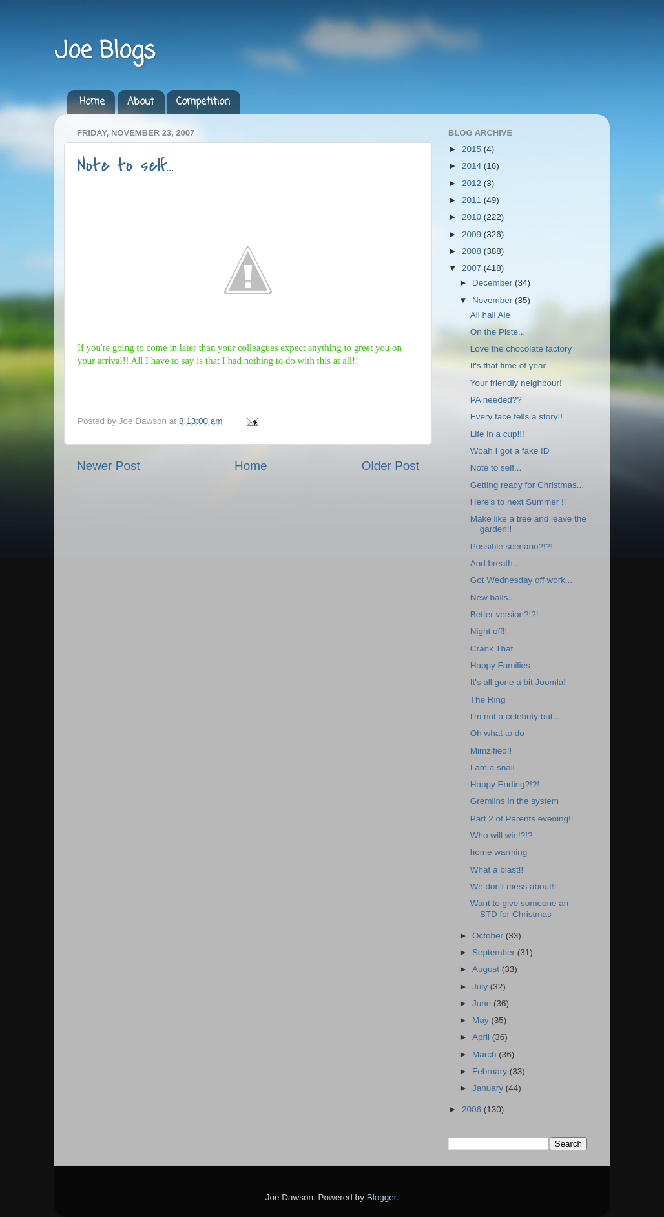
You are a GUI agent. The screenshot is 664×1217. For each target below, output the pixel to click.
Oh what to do (497, 733)
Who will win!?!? (501, 835)
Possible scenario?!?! (511, 546)
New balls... (492, 597)
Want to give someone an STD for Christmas (519, 908)
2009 (473, 234)
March (485, 1054)
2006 (473, 1109)
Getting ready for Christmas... (527, 485)
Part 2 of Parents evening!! (522, 818)
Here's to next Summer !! (518, 502)
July (481, 986)
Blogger (382, 1197)
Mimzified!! (491, 751)
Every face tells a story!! (516, 416)
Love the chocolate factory (521, 349)
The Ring (488, 699)
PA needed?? (496, 400)
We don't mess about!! (513, 886)
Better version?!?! (504, 614)
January (489, 1088)
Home (92, 102)
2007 (473, 268)
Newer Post (108, 465)
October (489, 935)
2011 (473, 200)
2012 (473, 183)
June (482, 1003)
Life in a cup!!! (497, 434)
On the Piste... (498, 332)
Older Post (390, 465)
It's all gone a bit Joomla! (518, 682)
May (481, 1020)
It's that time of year (508, 365)
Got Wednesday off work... (521, 580)
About (140, 102)
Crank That (492, 648)
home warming (499, 852)
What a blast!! (497, 869)
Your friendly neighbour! (516, 383)
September (494, 952)
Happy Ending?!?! (504, 784)
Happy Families (500, 665)
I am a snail (492, 767)
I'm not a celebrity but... (515, 716)
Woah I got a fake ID (510, 451)
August (487, 969)
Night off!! (489, 631)
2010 (473, 217)
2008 (473, 251)
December (493, 283)
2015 (473, 149)
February (491, 1071)
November (493, 300)
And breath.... (496, 563)
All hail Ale (490, 315)
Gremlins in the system (514, 801)
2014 (473, 166)
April (482, 1037)
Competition (203, 102)
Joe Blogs (104, 51)
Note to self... (126, 165)
